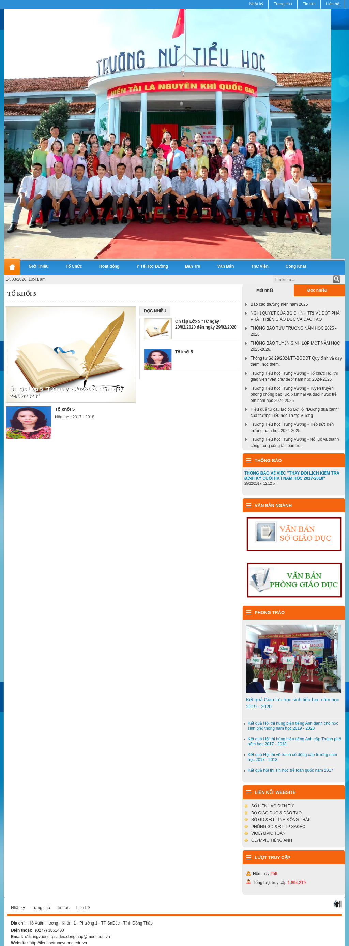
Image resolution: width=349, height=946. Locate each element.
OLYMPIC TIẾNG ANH (271, 840)
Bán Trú (192, 266)
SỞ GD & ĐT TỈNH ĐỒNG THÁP (281, 819)
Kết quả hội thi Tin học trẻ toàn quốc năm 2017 (290, 770)
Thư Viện (259, 266)
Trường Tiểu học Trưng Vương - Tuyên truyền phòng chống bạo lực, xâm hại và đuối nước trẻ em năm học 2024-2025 (294, 394)
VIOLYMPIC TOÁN (268, 833)
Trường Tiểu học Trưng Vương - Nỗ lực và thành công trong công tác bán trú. (295, 442)
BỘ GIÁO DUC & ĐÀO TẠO (276, 813)
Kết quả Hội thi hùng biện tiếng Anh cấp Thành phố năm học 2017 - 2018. (294, 741)
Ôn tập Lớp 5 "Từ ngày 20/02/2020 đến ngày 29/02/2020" (66, 392)
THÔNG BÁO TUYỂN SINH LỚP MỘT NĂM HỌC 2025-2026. (295, 346)
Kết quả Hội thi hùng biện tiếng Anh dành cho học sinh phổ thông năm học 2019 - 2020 (293, 726)
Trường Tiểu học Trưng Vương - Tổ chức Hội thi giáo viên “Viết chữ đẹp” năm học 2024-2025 (294, 376)
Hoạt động (109, 266)
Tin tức (309, 4)
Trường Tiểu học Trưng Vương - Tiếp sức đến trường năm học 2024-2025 (292, 427)
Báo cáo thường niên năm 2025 (279, 304)
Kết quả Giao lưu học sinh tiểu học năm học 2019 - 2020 (292, 703)
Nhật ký (256, 4)
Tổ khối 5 (65, 409)
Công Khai (296, 266)
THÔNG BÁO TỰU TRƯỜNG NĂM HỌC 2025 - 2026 (293, 331)
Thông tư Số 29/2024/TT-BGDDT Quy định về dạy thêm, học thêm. (296, 361)
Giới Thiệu (39, 266)
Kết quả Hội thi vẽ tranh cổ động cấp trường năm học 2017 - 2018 (292, 757)
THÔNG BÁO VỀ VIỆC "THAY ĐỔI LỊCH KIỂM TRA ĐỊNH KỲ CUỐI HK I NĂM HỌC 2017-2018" (291, 476)
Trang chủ (283, 4)
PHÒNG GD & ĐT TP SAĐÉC (278, 826)
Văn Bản (225, 266)
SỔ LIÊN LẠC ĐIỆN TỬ (272, 806)
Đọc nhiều (317, 290)
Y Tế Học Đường (152, 266)
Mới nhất (264, 290)
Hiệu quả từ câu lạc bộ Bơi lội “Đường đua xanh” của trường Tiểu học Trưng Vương (295, 412)
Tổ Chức (74, 266)
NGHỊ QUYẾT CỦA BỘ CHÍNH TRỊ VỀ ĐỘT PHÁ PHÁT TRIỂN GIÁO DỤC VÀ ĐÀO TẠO (295, 316)
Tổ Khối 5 (21, 294)
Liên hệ (332, 4)
